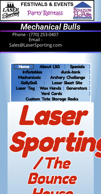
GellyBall (29, 82)
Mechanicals (29, 77)
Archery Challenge (67, 77)
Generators (76, 88)
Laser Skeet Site (67, 82)
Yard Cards (51, 93)
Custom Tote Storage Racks (52, 99)
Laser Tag (25, 88)
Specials (77, 66)
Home (24, 66)
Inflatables (32, 72)
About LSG (50, 66)
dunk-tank (70, 72)
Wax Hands (50, 88)
